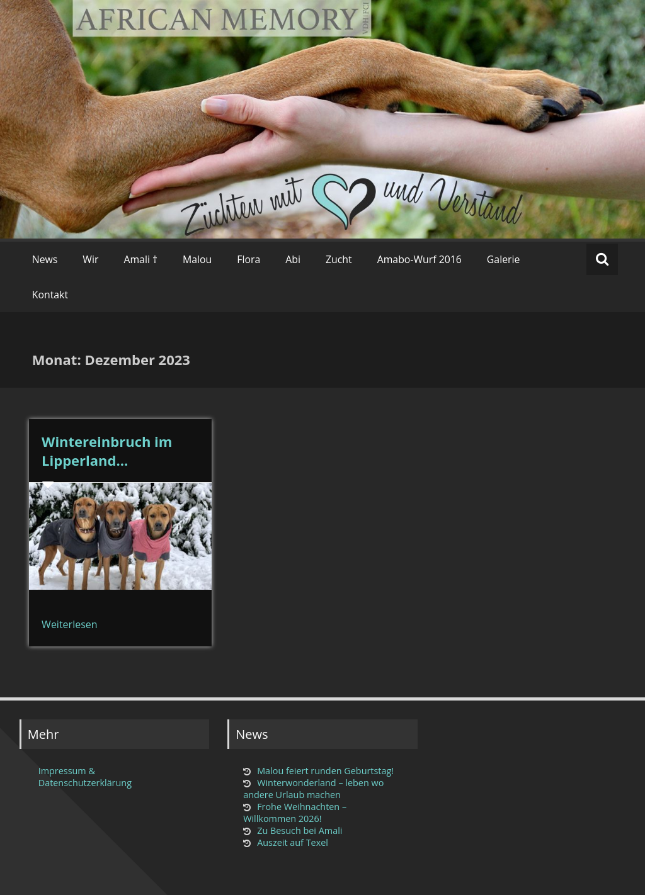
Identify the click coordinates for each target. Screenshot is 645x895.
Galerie (503, 259)
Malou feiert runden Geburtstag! (325, 771)
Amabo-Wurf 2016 (419, 259)
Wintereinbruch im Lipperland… (107, 451)
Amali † (140, 259)
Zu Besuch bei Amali (299, 830)
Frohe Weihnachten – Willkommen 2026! (294, 813)
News (45, 259)
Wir (90, 259)
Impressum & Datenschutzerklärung (85, 777)
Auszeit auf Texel (292, 842)
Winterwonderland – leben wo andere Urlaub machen (313, 789)
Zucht (339, 259)
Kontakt (50, 294)
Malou (197, 259)
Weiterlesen (69, 624)
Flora (248, 259)
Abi (292, 259)
